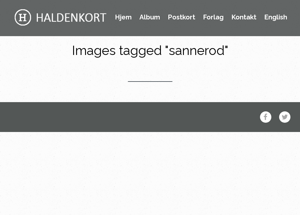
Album (149, 17)
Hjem (123, 17)
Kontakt (243, 17)
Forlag (213, 17)
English (275, 17)
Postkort (181, 17)
